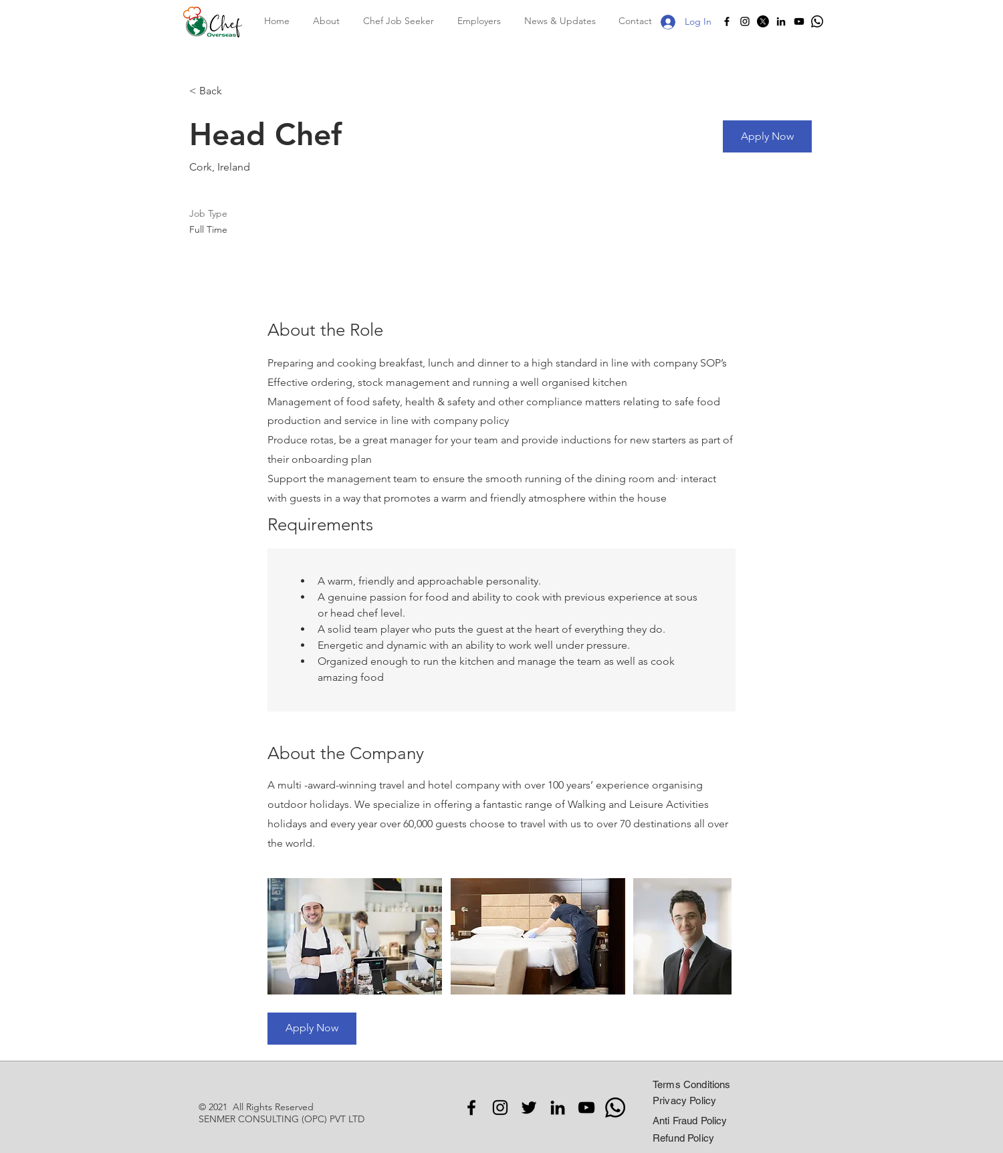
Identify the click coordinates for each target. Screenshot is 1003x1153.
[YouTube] (799, 21)
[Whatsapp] (817, 21)
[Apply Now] (767, 136)
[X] (763, 21)
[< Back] (236, 91)
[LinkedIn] (781, 21)
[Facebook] (727, 21)
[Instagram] (745, 21)
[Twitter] (529, 1107)
